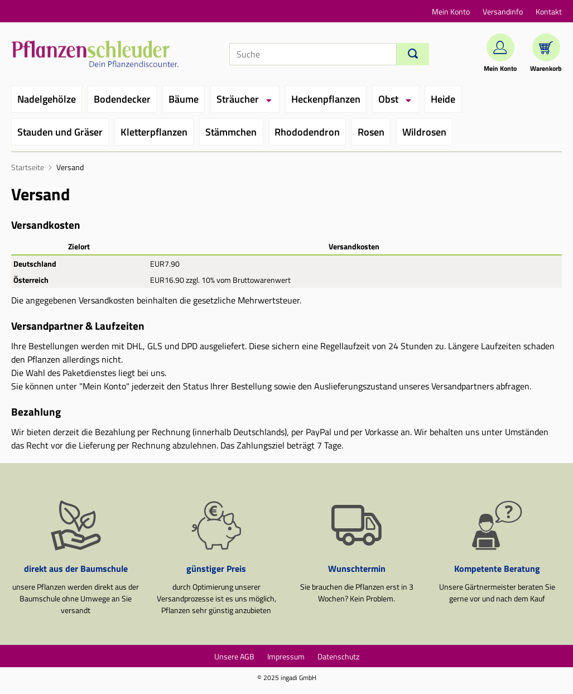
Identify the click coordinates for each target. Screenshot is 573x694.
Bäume (183, 99)
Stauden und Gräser (60, 131)
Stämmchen (231, 131)
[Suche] (313, 54)
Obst (388, 99)
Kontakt (549, 11)
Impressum (286, 656)
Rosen (371, 131)
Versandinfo (503, 11)
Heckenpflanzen (325, 99)
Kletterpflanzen (154, 131)
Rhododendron (307, 131)
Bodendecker (122, 99)
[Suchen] (413, 54)
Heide (443, 99)
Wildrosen (424, 131)
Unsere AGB (234, 656)
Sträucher (237, 99)
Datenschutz (338, 656)
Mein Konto (451, 11)
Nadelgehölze (46, 99)
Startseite (27, 167)
